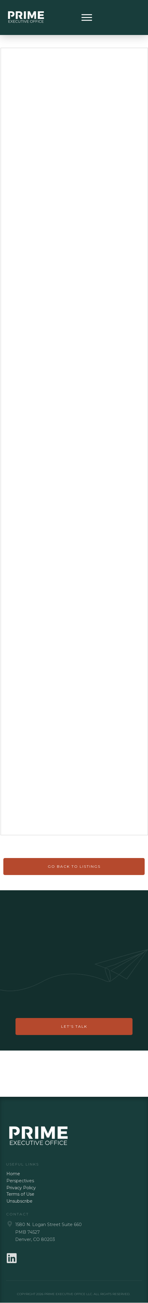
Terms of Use (20, 1194)
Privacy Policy (21, 1187)
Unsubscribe (19, 1201)
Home (13, 1173)
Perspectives (20, 1180)
